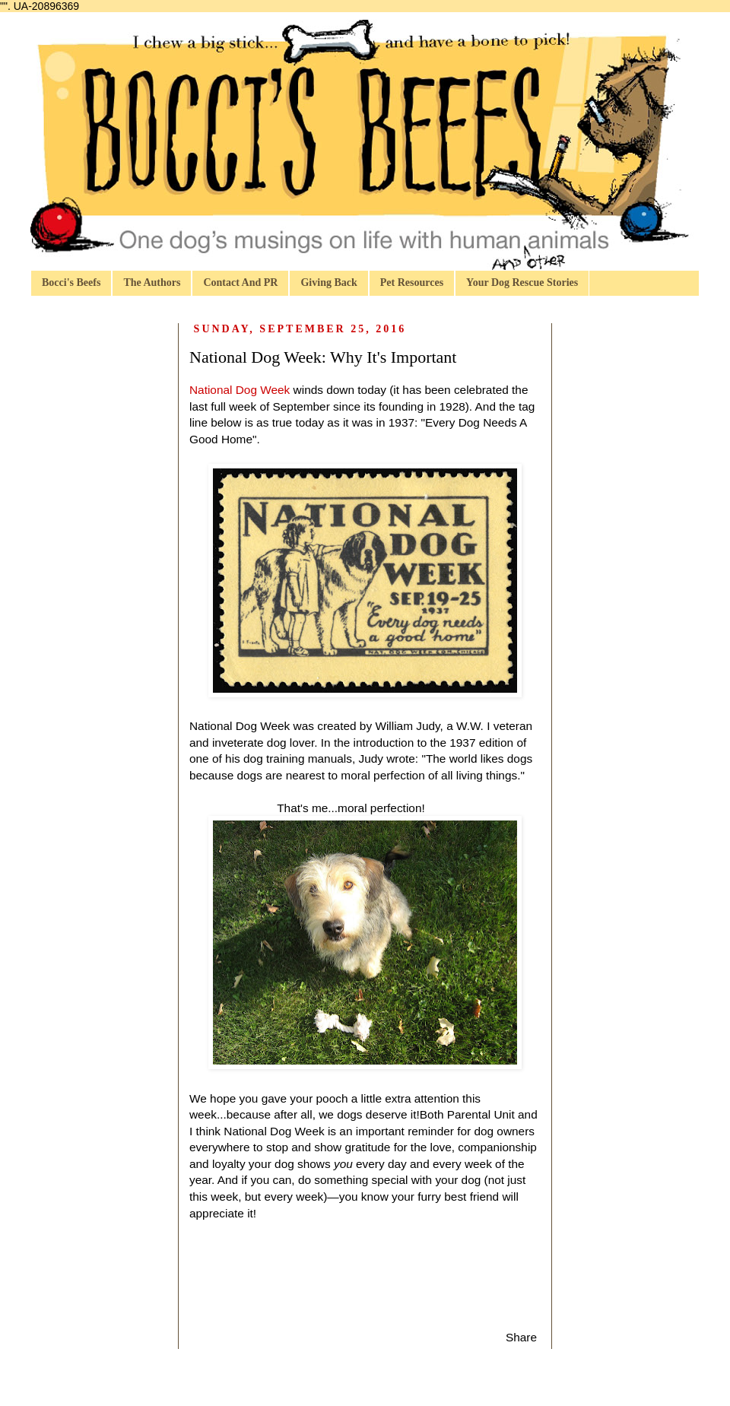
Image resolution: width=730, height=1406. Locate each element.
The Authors (151, 282)
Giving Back (328, 282)
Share (521, 1337)
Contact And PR (240, 282)
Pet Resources (411, 282)
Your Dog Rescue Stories (522, 282)
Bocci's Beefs (71, 282)
